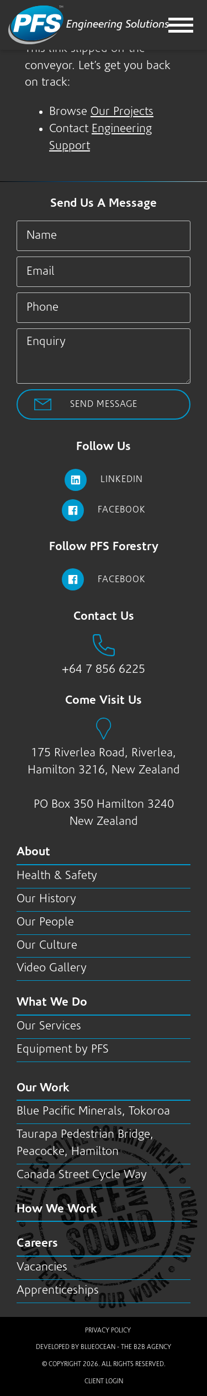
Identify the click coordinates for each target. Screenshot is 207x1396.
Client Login (103, 1381)
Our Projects (122, 112)
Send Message (103, 404)
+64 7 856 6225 (103, 669)
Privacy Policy (108, 1330)
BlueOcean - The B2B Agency (126, 1347)
